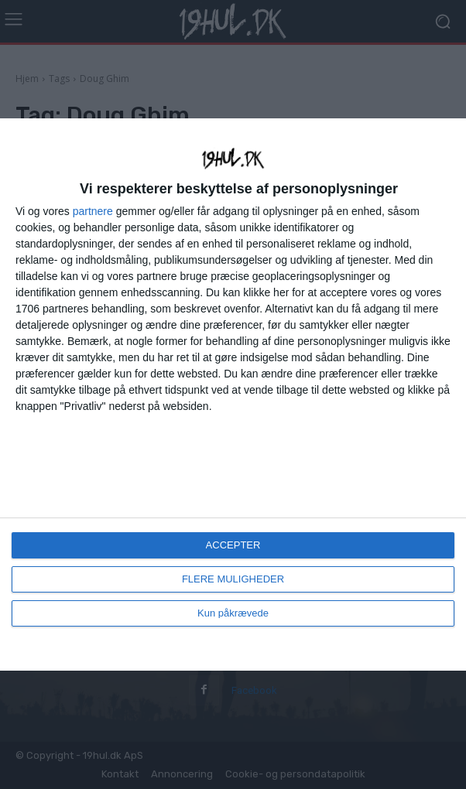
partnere (93, 211)
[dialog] (233, 394)
